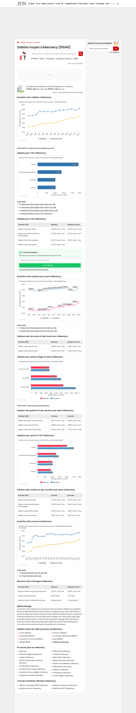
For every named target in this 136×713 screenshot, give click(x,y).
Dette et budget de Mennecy (30, 654)
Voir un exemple (114, 52)
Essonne (37, 42)
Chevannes (50, 58)
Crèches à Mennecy (61, 654)
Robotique (83, 3)
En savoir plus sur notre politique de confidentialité (33, 269)
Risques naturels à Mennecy (63, 660)
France (30, 42)
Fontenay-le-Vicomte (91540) (31, 639)
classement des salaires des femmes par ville (39, 328)
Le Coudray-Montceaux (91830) (65, 636)
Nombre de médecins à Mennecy (66, 663)
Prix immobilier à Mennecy (63, 676)
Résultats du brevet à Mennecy (65, 685)
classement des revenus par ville (34, 573)
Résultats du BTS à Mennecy (64, 688)
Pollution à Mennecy (60, 669)
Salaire (23, 42)
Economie (100, 3)
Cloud (91, 3)
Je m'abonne (48, 265)
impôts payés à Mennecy (32, 576)
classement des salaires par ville (41, 148)
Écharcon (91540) (60, 633)
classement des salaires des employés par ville (39, 210)
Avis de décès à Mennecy (29, 666)
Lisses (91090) (58, 639)
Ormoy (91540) (25, 633)
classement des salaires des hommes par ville (39, 331)
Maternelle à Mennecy (61, 651)
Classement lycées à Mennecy (31, 675)
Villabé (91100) (24, 642)
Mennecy (23, 651)
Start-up (59, 3)
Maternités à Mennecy (61, 657)
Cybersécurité (71, 3)
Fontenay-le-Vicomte (64, 58)
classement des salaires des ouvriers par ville (38, 207)
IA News (31, 3)
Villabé (75, 58)
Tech (38, 3)
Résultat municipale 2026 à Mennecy (33, 685)
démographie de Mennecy (38, 405)
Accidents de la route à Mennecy (32, 669)
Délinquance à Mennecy (62, 666)
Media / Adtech (47, 3)
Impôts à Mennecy (26, 657)
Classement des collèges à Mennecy (33, 672)
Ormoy (41, 58)
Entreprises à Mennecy (62, 672)
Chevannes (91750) (26, 636)
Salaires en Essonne (61, 642)
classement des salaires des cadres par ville (38, 204)
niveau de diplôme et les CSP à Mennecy (37, 213)
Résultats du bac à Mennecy (30, 688)
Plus (108, 3)
